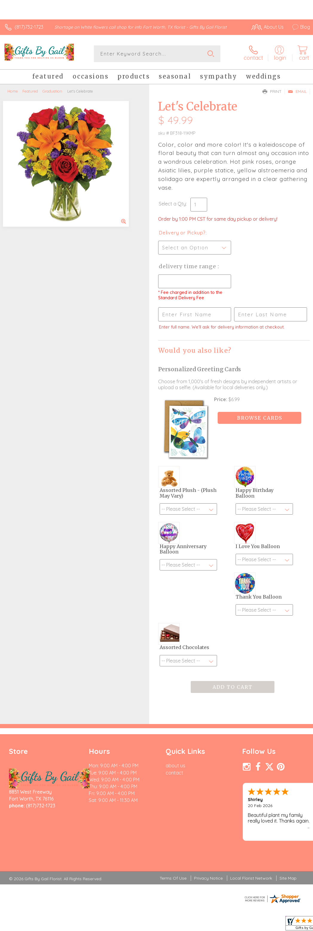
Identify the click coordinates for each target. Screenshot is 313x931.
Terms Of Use (173, 878)
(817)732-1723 (29, 27)
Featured (30, 91)
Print (272, 91)
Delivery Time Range (188, 266)
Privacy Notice (208, 878)
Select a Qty (172, 204)
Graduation (52, 91)
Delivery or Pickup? (182, 233)
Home (12, 91)
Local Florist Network (251, 878)
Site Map (288, 878)
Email (297, 91)
